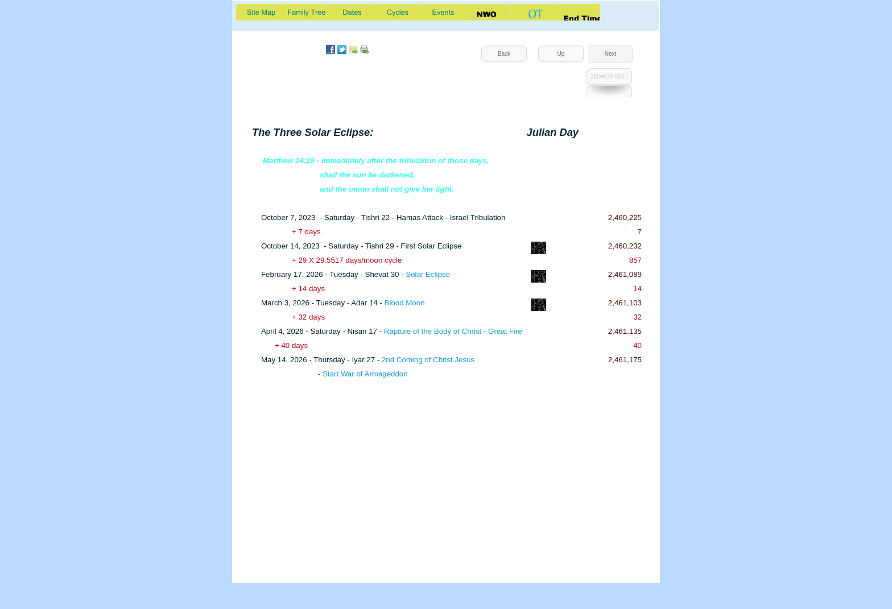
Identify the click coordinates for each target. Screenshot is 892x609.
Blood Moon (405, 303)
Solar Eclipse (428, 274)
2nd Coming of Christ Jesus (428, 359)
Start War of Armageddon (365, 374)
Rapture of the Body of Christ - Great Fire (453, 331)
